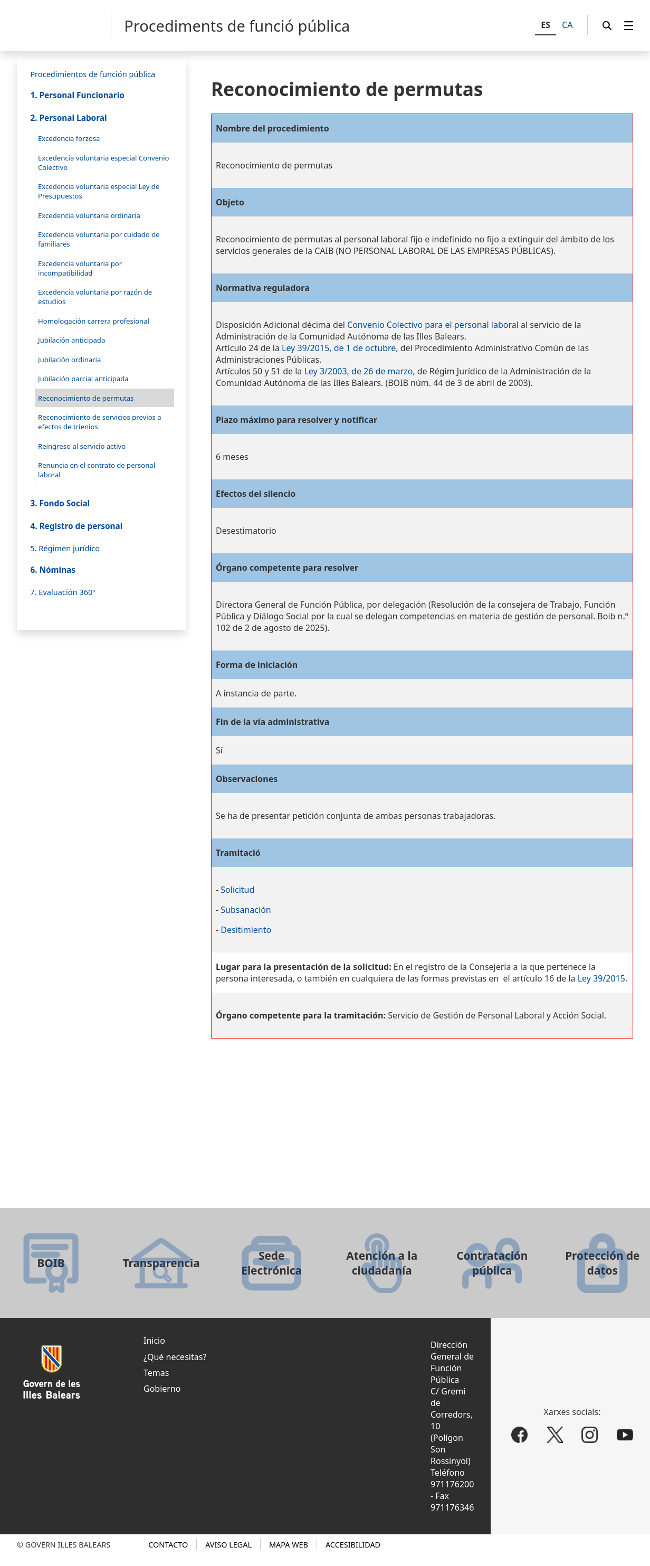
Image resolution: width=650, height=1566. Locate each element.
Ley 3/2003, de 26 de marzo (358, 371)
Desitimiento (246, 930)
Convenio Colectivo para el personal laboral (433, 325)
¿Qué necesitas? (175, 1357)
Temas (156, 1373)
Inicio (154, 1340)
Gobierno (162, 1388)
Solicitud (237, 889)
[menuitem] (629, 25)
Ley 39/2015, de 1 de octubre (339, 348)
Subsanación (246, 910)
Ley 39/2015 (601, 978)
